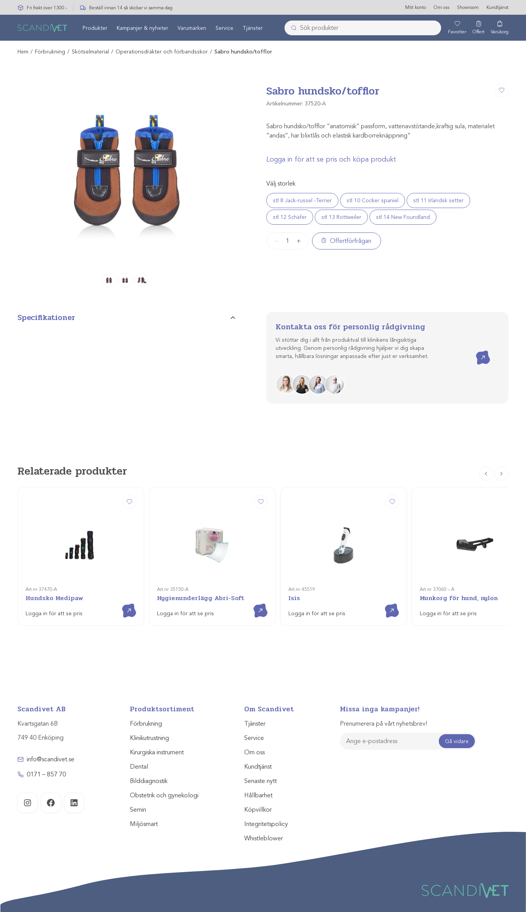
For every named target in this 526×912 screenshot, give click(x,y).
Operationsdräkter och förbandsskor (162, 52)
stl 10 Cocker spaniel (372, 200)
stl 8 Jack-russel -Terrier (302, 200)
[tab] (126, 321)
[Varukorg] (500, 28)
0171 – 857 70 (46, 775)
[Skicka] (291, 28)
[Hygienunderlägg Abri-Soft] (212, 556)
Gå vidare (457, 741)
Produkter (95, 28)
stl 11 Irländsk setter (438, 200)
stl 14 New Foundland (403, 217)
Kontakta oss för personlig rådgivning (350, 327)
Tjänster (253, 28)
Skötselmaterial (90, 52)
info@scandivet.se (50, 760)
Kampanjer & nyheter (142, 28)
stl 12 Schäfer (290, 217)
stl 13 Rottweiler (341, 217)
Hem (22, 52)
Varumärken (192, 28)
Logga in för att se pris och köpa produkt (331, 159)
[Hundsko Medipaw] (80, 556)
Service (224, 28)
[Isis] (343, 556)
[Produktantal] (288, 241)
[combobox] (363, 28)
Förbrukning (50, 52)
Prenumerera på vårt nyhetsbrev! (383, 724)
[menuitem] (95, 28)
